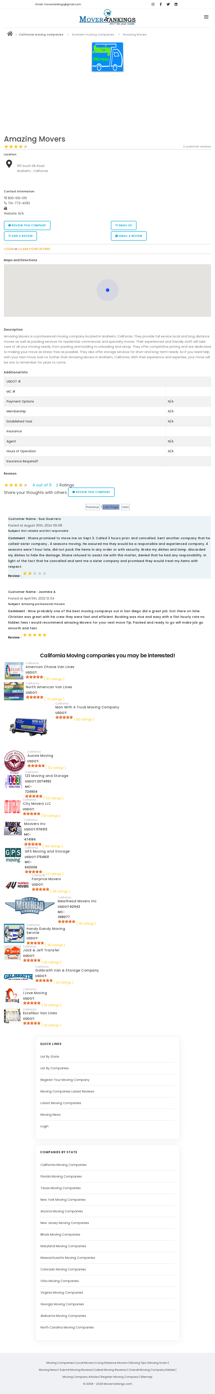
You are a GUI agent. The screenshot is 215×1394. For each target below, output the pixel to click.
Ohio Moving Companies (59, 1281)
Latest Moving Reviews (111, 1370)
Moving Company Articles (81, 1377)
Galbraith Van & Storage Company (67, 970)
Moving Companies (60, 1363)
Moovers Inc (35, 823)
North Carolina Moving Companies (67, 1327)
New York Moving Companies (63, 1199)
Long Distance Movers (112, 1363)
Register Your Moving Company (64, 1080)
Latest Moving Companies (60, 1103)
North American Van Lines (49, 687)
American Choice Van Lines (50, 667)
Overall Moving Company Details (152, 1370)
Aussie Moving (40, 755)
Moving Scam (158, 1363)
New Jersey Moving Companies (64, 1223)
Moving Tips (138, 1363)
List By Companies (54, 1068)
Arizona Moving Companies (61, 1211)
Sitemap (146, 1377)
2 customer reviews (197, 146)
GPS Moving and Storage (47, 851)
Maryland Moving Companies (63, 1246)
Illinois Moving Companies (60, 1234)
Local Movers (85, 1363)
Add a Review (20, 236)
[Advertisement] (107, 105)
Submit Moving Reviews (76, 1370)
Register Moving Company (119, 1377)
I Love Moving (35, 993)
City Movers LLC (37, 803)
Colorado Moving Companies (63, 1269)
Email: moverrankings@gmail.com (58, 4)
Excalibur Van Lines (40, 1013)
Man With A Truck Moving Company (87, 707)
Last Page (111, 507)
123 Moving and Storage (46, 775)
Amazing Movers (34, 139)
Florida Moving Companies (61, 1176)
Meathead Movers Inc (77, 901)
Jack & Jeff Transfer (41, 950)
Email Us (123, 225)
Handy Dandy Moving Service (45, 930)
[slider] (16, 146)
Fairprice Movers (46, 879)
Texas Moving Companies (60, 1188)
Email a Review (128, 236)
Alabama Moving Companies (63, 1316)
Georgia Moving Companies (62, 1304)
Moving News (50, 1114)
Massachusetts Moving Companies (67, 1258)
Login (44, 1126)
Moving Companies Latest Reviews (67, 1091)
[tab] (106, 260)
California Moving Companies (63, 1165)
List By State (49, 1056)
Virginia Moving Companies (61, 1292)
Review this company (27, 225)
